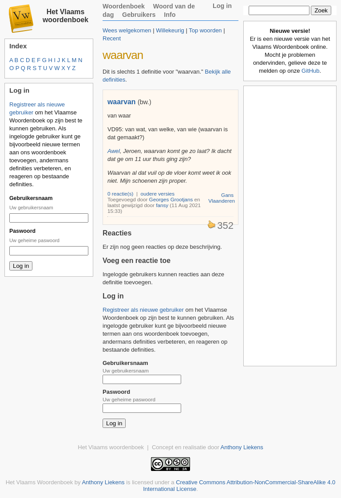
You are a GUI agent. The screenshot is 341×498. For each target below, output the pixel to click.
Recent (112, 38)
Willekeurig (170, 30)
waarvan (121, 102)
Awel (113, 151)
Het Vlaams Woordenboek (39, 482)
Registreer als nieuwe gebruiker (143, 309)
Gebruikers (139, 14)
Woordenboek (124, 6)
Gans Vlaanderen (221, 198)
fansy (162, 205)
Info (169, 14)
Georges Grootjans (171, 199)
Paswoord (22, 231)
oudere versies (158, 193)
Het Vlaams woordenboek (65, 16)
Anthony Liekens (242, 447)
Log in (222, 5)
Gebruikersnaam (30, 198)
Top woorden (205, 30)
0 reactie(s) (120, 193)
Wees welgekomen (127, 30)
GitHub (310, 70)
